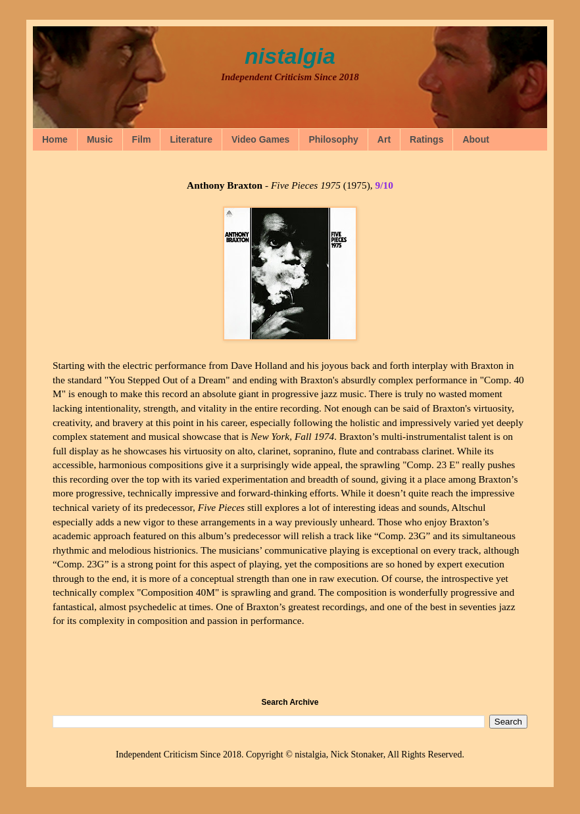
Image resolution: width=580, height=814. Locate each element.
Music (100, 139)
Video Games (260, 139)
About (475, 139)
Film (141, 139)
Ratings (426, 139)
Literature (191, 139)
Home (55, 139)
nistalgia (290, 55)
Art (384, 139)
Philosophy (333, 139)
